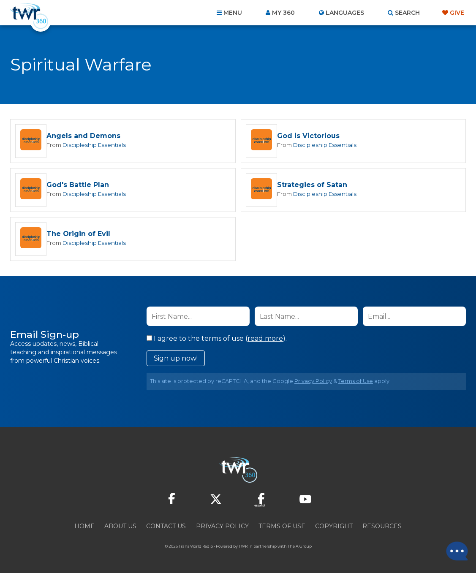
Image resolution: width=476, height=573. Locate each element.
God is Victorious (308, 136)
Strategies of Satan (312, 186)
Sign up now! (176, 360)
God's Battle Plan (77, 186)
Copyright (334, 527)
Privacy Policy (313, 382)
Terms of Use (355, 382)
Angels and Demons (83, 136)
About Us (120, 527)
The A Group (300, 547)
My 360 (283, 12)
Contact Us (166, 527)
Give (457, 12)
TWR (243, 547)
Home (84, 527)
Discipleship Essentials (94, 145)
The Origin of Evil (78, 235)
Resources (382, 527)
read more (265, 340)
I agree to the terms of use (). (217, 340)
